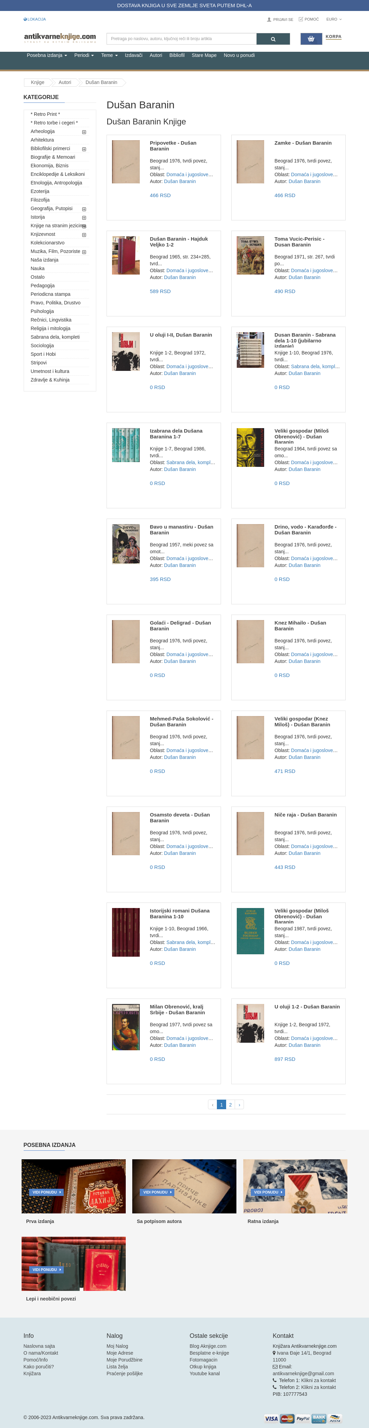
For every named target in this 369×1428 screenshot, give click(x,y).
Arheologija (43, 131)
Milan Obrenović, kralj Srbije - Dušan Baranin (177, 1009)
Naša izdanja (45, 260)
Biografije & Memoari (53, 157)
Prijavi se (283, 19)
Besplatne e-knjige (209, 1353)
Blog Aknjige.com (208, 1346)
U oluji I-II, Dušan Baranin (181, 335)
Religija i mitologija (51, 328)
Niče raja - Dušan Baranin (305, 815)
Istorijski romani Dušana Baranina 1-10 (180, 913)
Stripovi (39, 362)
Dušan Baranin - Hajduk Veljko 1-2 (179, 241)
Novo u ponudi (239, 55)
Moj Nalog (117, 1346)
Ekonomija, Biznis (50, 165)
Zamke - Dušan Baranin (303, 143)
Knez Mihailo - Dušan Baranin (300, 625)
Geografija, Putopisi (52, 208)
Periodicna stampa (51, 294)
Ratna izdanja (263, 1221)
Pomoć (312, 19)
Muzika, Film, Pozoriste (56, 251)
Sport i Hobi (43, 354)
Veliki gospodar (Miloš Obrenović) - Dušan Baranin (301, 436)
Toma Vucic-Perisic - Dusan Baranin (299, 241)
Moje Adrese (120, 1353)
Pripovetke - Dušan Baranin (173, 146)
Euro (334, 19)
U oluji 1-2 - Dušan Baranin (307, 1006)
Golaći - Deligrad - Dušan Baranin (180, 625)
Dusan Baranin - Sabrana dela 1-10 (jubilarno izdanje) (304, 340)
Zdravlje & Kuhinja (50, 380)
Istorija (38, 217)
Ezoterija (40, 191)
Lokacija (35, 19)
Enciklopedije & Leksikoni (58, 174)
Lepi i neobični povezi (51, 1299)
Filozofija (40, 200)
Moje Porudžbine (125, 1360)
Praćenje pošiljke (125, 1373)
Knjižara (32, 1373)
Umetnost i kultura (50, 371)
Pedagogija (43, 285)
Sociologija (42, 345)
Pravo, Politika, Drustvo (56, 302)
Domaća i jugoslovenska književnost (205, 174)
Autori (156, 55)
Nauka (38, 268)
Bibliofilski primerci (50, 148)
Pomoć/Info (36, 1360)
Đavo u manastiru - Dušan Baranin (181, 529)
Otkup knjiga (203, 1366)
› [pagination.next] (239, 1105)
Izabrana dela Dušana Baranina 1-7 (176, 433)
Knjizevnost (43, 234)
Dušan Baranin (102, 82)
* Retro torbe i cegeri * (54, 122)
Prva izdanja (40, 1221)
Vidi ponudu (45, 1192)
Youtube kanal (205, 1373)
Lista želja (117, 1366)
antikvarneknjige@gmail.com (303, 1373)
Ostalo (38, 277)
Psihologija (42, 311)
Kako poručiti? (39, 1366)
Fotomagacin (204, 1360)
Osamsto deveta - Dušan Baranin (180, 817)
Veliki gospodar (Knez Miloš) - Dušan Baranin (302, 721)
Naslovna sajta (39, 1346)
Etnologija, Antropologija (56, 182)
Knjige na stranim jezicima (59, 225)
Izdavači (134, 55)
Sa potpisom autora (159, 1221)
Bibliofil (176, 55)
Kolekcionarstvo (48, 242)
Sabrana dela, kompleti (55, 337)
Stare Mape (204, 55)
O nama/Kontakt (41, 1353)
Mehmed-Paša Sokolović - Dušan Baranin (181, 721)
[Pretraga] (273, 39)
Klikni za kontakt (318, 1380)
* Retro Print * (45, 114)
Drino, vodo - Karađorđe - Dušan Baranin (305, 529)
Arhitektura (42, 140)
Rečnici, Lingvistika (51, 320)
